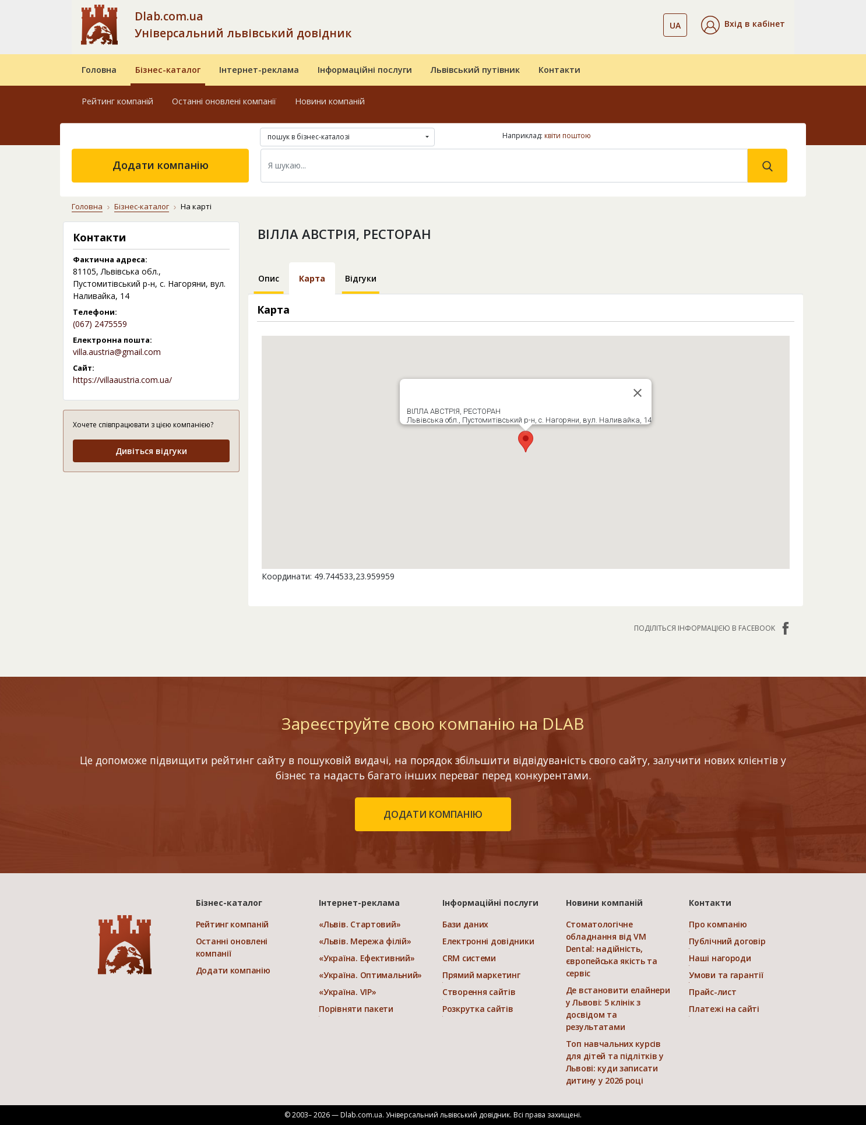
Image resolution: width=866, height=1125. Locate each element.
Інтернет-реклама (259, 69)
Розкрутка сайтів (477, 1008)
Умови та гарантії (726, 974)
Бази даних (465, 924)
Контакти (559, 69)
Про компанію (718, 924)
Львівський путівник (475, 69)
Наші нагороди (720, 958)
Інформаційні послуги (365, 69)
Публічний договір (727, 941)
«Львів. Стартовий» (359, 924)
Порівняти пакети (356, 1008)
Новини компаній (330, 101)
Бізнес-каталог (167, 69)
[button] (743, 25)
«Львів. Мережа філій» (365, 941)
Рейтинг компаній (117, 101)
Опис (268, 278)
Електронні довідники (488, 941)
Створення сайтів (479, 991)
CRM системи (469, 958)
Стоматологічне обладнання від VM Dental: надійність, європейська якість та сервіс (611, 949)
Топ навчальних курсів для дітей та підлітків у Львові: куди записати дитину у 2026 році (615, 1062)
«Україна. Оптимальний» (370, 974)
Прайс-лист (712, 991)
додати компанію (433, 814)
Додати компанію (160, 165)
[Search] (504, 165)
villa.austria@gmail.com (117, 351)
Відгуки (360, 278)
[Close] (638, 393)
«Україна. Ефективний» (366, 958)
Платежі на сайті (724, 1008)
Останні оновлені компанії (224, 101)
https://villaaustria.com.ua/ (122, 379)
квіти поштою (567, 135)
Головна (99, 69)
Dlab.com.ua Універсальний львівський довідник (243, 24)
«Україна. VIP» (347, 991)
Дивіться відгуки (151, 450)
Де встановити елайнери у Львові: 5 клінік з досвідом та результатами (618, 1008)
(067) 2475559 (100, 323)
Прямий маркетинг (481, 974)
